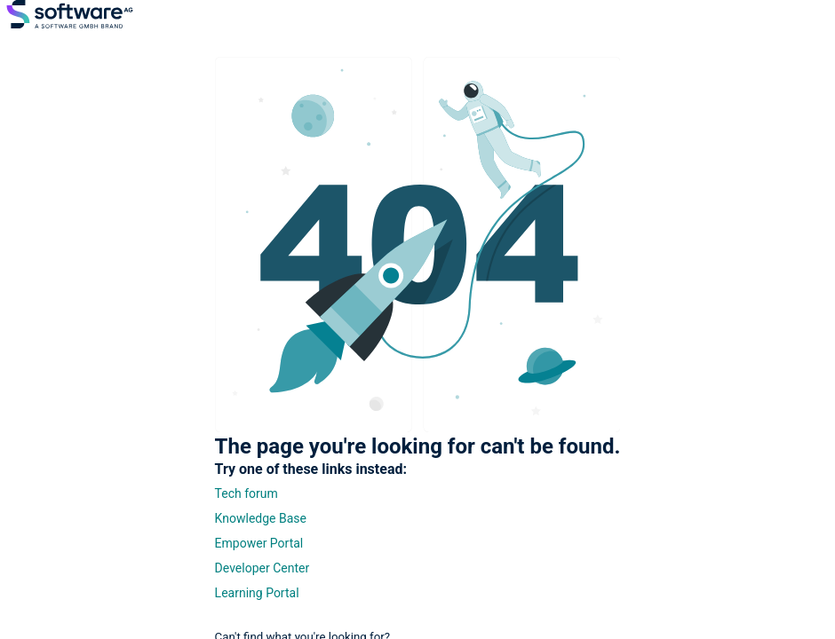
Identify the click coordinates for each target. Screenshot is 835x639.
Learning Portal (257, 593)
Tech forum (246, 493)
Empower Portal (259, 543)
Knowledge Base (260, 518)
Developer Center (262, 568)
